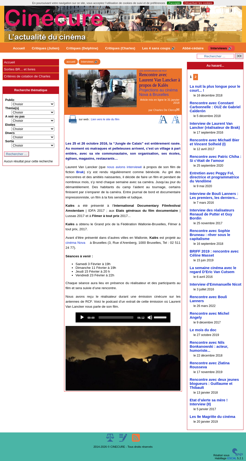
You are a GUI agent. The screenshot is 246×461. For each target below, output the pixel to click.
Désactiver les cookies (198, 3)
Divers (10, 133)
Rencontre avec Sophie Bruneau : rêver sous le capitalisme (210, 235)
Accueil (19, 48)
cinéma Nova (75, 243)
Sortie (9, 141)
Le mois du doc (203, 330)
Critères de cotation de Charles (27, 76)
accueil (71, 61)
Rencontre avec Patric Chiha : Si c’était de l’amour (215, 159)
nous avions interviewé (124, 167)
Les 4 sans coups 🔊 (158, 48)
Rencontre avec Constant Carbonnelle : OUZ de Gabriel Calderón (215, 107)
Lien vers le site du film (105, 119)
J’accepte (174, 3)
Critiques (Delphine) (82, 48)
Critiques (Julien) (45, 48)
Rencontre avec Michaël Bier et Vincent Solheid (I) (214, 142)
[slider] (116, 317)
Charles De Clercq (164, 109)
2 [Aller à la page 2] (195, 77)
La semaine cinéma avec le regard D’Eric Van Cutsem (213, 270)
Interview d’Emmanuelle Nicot (215, 284)
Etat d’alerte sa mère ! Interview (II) (208, 402)
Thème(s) (12, 108)
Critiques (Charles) (120, 48)
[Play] (82, 317)
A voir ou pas (15, 116)
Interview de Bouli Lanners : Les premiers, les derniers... (214, 196)
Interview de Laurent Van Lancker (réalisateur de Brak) (215, 126)
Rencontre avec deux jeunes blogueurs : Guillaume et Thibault (214, 384)
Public (10, 100)
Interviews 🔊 (221, 48)
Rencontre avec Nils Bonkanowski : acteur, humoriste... (209, 346)
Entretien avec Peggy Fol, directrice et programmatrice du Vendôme (214, 177)
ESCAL (231, 458)
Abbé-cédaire (192, 48)
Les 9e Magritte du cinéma (212, 417)
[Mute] (149, 317)
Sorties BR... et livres (19, 69)
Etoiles (10, 125)
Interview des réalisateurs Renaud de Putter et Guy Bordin (212, 214)
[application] (123, 317)
